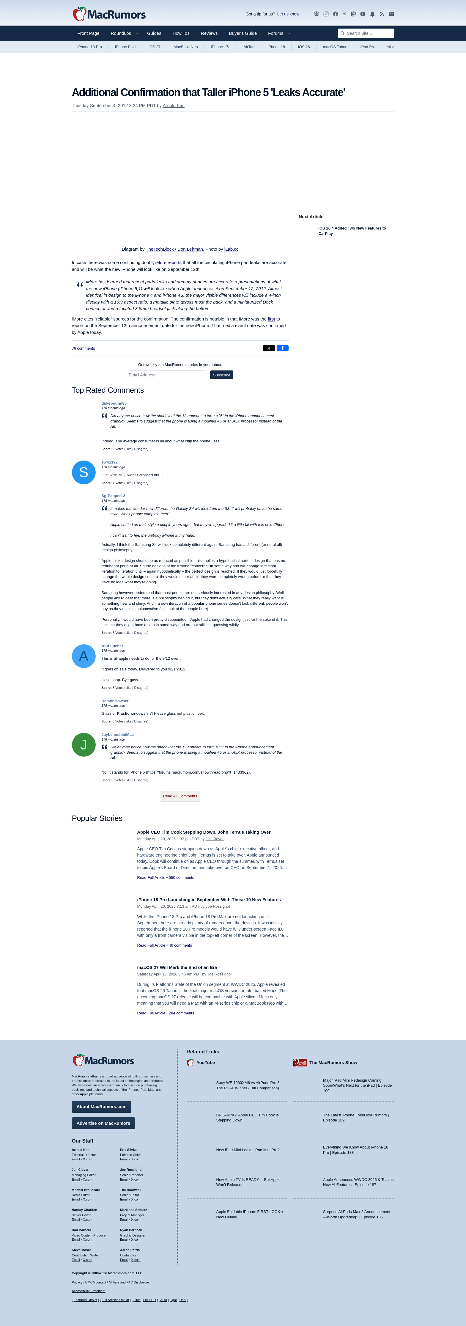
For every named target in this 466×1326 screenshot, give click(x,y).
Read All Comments (180, 796)
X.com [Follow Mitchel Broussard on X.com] (87, 1197)
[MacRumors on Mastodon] (353, 14)
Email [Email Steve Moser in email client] (76, 1257)
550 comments (181, 884)
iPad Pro (367, 47)
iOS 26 (304, 47)
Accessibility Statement (89, 1291)
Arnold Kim (174, 105)
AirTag (248, 47)
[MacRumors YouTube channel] (363, 14)
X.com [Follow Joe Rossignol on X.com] (136, 1177)
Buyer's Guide (243, 33)
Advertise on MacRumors (103, 1121)
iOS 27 (154, 47)
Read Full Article (151, 884)
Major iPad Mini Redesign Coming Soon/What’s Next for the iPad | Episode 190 (357, 1083)
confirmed (276, 325)
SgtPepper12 (113, 496)
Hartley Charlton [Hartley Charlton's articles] (84, 1208)
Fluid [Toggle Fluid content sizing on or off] (137, 1300)
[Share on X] (269, 348)
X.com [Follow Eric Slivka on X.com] (136, 1157)
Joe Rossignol (218, 913)
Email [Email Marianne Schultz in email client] (124, 1217)
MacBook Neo (186, 47)
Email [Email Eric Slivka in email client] (124, 1157)
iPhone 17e (221, 47)
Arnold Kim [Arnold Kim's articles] (80, 1147)
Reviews (209, 33)
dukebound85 (114, 403)
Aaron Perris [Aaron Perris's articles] (130, 1248)
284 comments (181, 1013)
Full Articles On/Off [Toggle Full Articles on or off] (115, 1300)
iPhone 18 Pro (90, 47)
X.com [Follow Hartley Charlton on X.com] (87, 1217)
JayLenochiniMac (118, 734)
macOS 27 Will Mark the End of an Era (182, 967)
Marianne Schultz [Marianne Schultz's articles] (133, 1208)
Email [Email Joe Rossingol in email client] (124, 1177)
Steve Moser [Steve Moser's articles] (81, 1248)
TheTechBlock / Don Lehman (174, 249)
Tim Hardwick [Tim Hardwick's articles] (130, 1188)
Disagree (140, 449)
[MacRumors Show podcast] (316, 14)
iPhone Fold (125, 47)
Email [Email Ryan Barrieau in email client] (124, 1237)
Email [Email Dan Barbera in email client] (76, 1237)
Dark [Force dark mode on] (183, 1300)
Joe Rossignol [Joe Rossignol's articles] (131, 1167)
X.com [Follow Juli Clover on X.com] (87, 1177)
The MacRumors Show (333, 1060)
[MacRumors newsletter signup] (391, 14)
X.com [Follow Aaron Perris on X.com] (136, 1257)
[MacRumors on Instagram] (326, 14)
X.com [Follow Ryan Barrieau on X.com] (136, 1237)
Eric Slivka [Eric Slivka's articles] (128, 1147)
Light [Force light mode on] (173, 1300)
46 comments (180, 952)
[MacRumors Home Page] (109, 14)
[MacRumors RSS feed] (382, 14)
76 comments (83, 348)
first (271, 318)
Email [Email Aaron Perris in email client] (124, 1257)
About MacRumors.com (102, 1104)
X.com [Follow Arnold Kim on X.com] (87, 1157)
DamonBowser (115, 701)
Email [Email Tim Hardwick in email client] (124, 1197)
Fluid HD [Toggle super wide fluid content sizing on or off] (149, 1300)
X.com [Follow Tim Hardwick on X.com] (136, 1197)
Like (128, 449)
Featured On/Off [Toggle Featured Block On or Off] (85, 1300)
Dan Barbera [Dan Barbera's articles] (81, 1228)
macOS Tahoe (335, 47)
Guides (154, 33)
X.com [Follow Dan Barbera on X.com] (87, 1237)
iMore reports (168, 262)
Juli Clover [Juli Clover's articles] (80, 1167)
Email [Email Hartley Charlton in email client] (76, 1217)
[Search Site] (366, 33)
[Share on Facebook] (283, 348)
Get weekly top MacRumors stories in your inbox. (180, 364)
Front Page (89, 33)
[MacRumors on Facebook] (336, 14)
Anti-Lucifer (112, 646)
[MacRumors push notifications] (372, 14)
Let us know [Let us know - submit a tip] (288, 14)
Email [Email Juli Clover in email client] (76, 1177)
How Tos (181, 33)
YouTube (206, 1060)
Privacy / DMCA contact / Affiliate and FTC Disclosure (110, 1282)
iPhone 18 (276, 47)
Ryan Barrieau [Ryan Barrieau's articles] (131, 1228)
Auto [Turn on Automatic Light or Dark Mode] (163, 1300)
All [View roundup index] (390, 47)
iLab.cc (231, 249)
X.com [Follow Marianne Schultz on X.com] (136, 1217)
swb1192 (110, 462)
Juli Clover (215, 845)
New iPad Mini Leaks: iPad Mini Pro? (248, 1148)
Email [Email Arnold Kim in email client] (76, 1157)
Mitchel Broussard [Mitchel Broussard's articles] (86, 1188)
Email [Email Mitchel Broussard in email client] (76, 1197)
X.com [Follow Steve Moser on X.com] (87, 1257)
